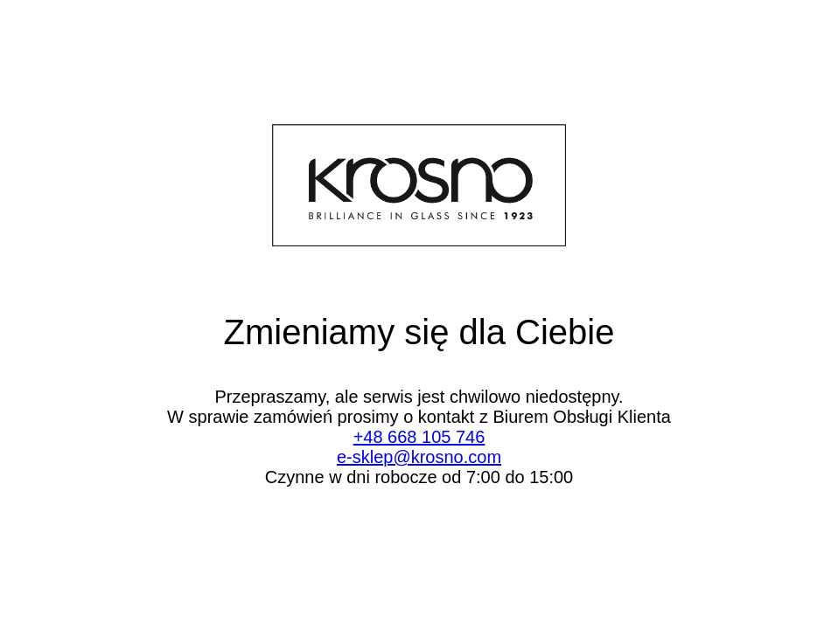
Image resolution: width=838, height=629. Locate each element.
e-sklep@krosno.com (419, 457)
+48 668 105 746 (419, 436)
